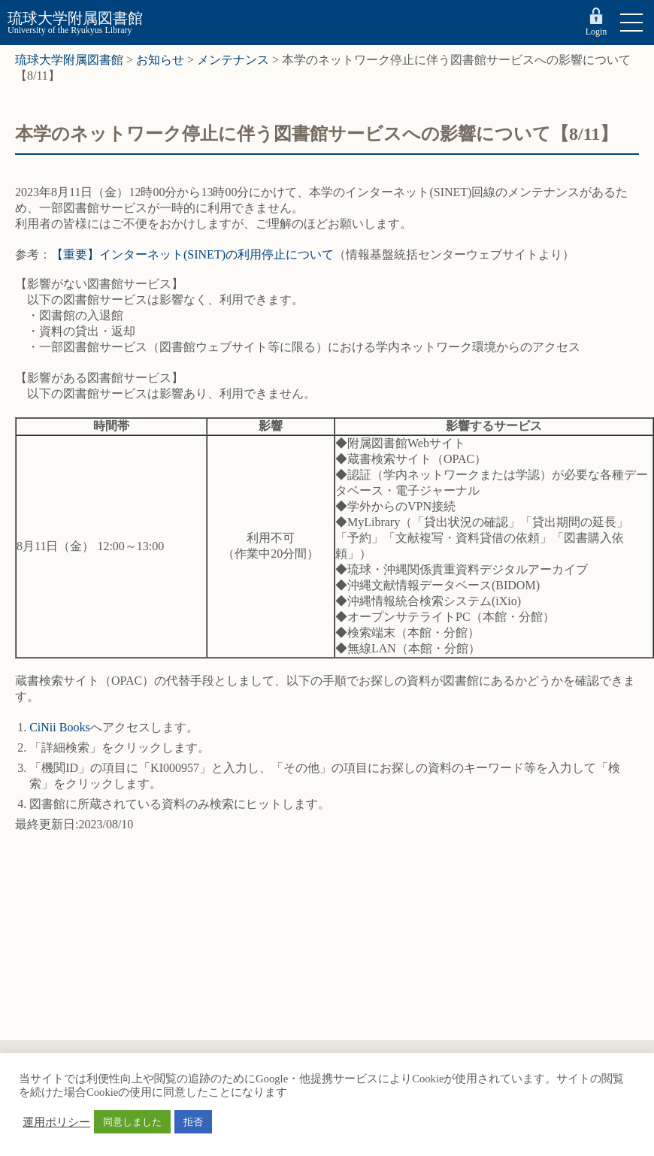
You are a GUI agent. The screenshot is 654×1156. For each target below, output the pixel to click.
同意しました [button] (132, 1121)
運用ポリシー (56, 1122)
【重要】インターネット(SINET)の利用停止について (192, 254)
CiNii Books (59, 727)
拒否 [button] (193, 1121)
